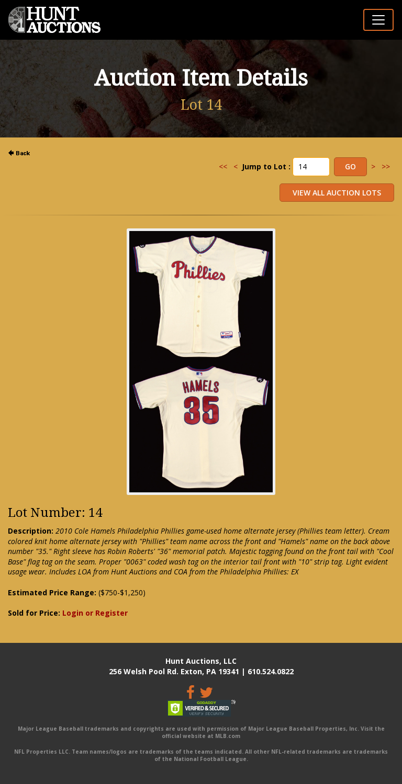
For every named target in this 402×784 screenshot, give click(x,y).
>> (386, 166)
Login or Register (95, 613)
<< (223, 166)
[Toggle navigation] (378, 20)
